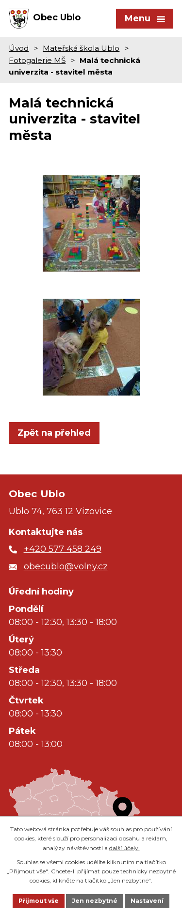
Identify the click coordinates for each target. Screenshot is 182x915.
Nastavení (147, 900)
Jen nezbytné (94, 900)
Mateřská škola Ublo (81, 48)
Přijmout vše (38, 900)
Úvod (19, 48)
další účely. (124, 848)
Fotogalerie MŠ (37, 60)
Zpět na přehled (54, 432)
